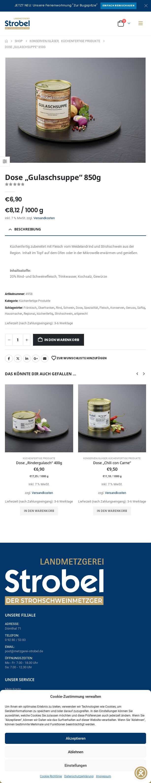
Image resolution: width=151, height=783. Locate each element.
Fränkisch (30, 308)
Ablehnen (75, 752)
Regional (29, 313)
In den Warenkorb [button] (39, 511)
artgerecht (81, 313)
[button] (140, 23)
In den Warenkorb (61, 339)
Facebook (9, 358)
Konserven (117, 308)
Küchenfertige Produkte (34, 301)
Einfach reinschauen (118, 5)
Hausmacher (13, 313)
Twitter (18, 358)
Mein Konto (13, 689)
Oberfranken (46, 308)
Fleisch (104, 308)
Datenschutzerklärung (79, 776)
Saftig (141, 308)
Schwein (68, 308)
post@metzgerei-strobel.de (24, 651)
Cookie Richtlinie (51, 776)
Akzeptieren (75, 738)
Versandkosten (44, 218)
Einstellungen (76, 765)
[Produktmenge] (17, 340)
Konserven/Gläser (95, 458)
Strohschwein (64, 313)
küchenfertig (45, 313)
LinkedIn (27, 358)
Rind (59, 308)
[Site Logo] (17, 23)
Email (45, 358)
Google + (36, 358)
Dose (79, 308)
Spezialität (91, 308)
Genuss (131, 308)
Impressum (103, 776)
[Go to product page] (39, 418)
